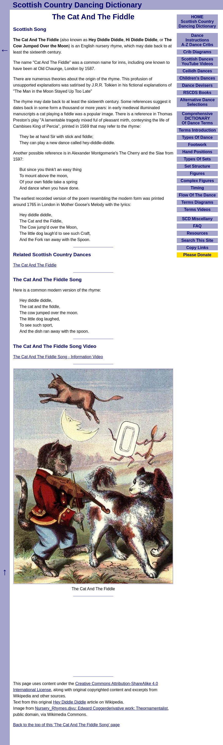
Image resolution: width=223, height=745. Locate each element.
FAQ (197, 226)
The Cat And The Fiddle (35, 265)
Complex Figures (197, 180)
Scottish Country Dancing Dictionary (77, 5)
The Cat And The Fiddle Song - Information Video (58, 357)
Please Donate (197, 255)
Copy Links (197, 247)
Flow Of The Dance (197, 195)
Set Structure (197, 166)
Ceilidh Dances (197, 71)
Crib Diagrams (197, 52)
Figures (197, 173)
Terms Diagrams (197, 202)
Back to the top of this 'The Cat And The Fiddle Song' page (66, 725)
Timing (197, 188)
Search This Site (197, 240)
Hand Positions (197, 152)
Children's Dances (197, 78)
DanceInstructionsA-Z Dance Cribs (197, 40)
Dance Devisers (197, 85)
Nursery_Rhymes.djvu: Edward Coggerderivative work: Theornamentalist (101, 708)
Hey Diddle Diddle (69, 702)
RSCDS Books (197, 92)
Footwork (197, 144)
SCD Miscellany (197, 219)
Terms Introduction (197, 130)
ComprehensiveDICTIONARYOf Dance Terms (197, 118)
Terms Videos (197, 209)
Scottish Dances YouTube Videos (197, 61)
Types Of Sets (197, 159)
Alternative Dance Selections (197, 102)
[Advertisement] (93, 636)
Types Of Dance (197, 137)
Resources (197, 233)
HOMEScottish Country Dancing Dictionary (197, 21)
